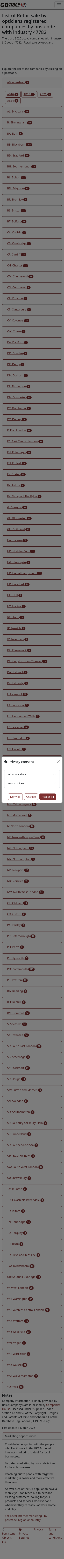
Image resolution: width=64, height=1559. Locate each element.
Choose (31, 797)
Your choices (16, 783)
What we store (17, 774)
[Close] (58, 761)
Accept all (48, 797)
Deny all (15, 797)
